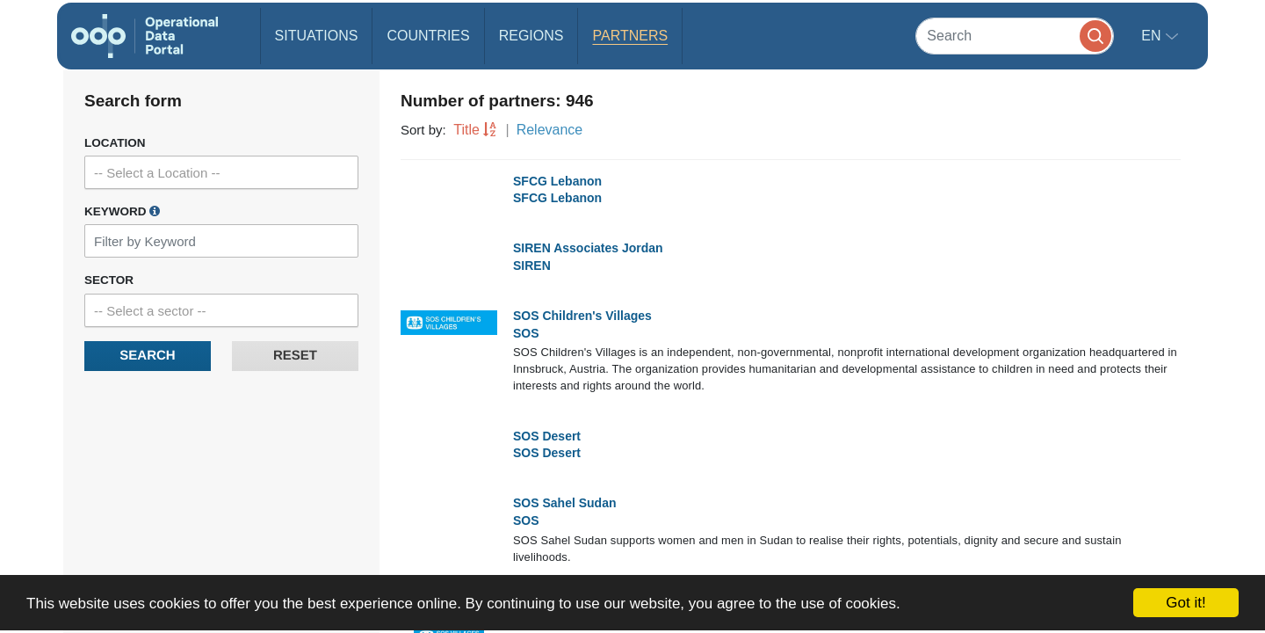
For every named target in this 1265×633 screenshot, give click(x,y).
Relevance (550, 129)
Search (147, 355)
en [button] (1153, 35)
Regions (531, 35)
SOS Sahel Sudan (564, 503)
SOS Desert (547, 436)
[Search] (1014, 36)
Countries (428, 35)
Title (466, 129)
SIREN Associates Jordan (588, 248)
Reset (295, 355)
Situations (316, 35)
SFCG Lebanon (557, 181)
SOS (526, 333)
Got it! (1185, 602)
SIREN (532, 265)
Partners (630, 35)
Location (115, 142)
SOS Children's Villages (582, 316)
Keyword (122, 211)
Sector (109, 280)
